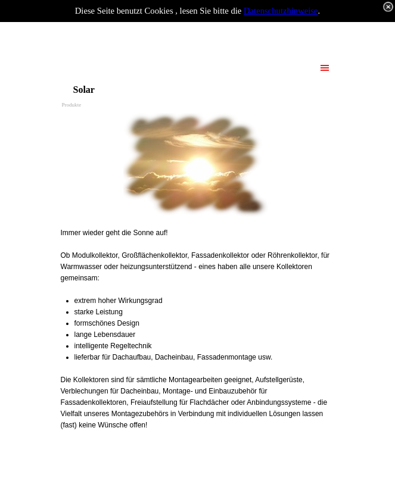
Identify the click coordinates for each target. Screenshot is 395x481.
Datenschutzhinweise (281, 10)
